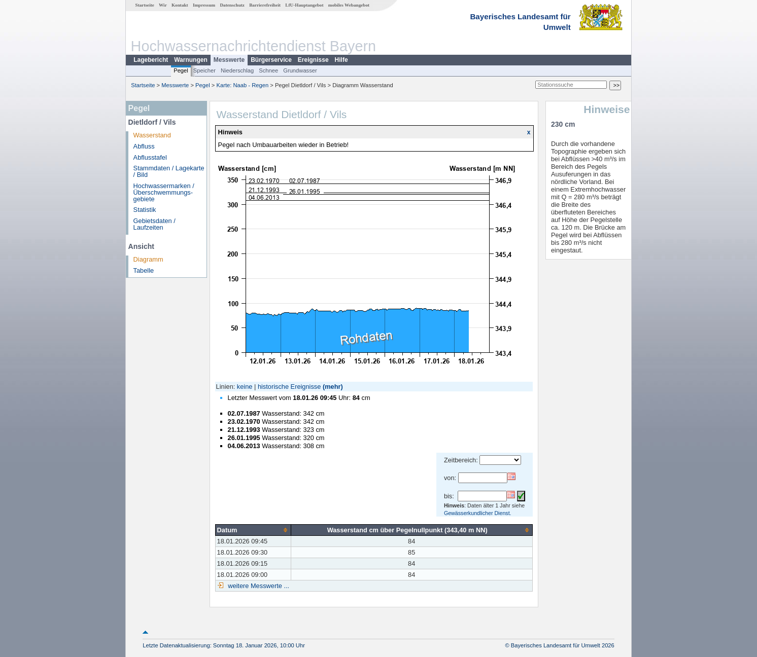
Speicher (204, 70)
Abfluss (144, 146)
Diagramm (148, 259)
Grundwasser (300, 70)
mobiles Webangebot (348, 5)
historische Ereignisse (289, 386)
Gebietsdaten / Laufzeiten (154, 224)
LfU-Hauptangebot (304, 5)
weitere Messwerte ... (257, 586)
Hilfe (341, 59)
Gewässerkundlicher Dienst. (477, 513)
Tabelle (143, 270)
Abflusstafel (150, 157)
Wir (163, 5)
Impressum (204, 5)
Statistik (144, 209)
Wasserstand (152, 135)
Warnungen (191, 59)
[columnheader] (253, 529)
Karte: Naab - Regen (243, 85)
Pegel (181, 70)
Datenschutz (232, 5)
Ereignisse (313, 59)
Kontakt (179, 5)
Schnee (268, 70)
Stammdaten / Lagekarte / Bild (168, 171)
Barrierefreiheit (265, 5)
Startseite (144, 5)
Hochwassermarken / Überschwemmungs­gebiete (163, 192)
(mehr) (333, 386)
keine (245, 386)
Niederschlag (237, 70)
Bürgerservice (271, 59)
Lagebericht (150, 59)
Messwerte (229, 59)
